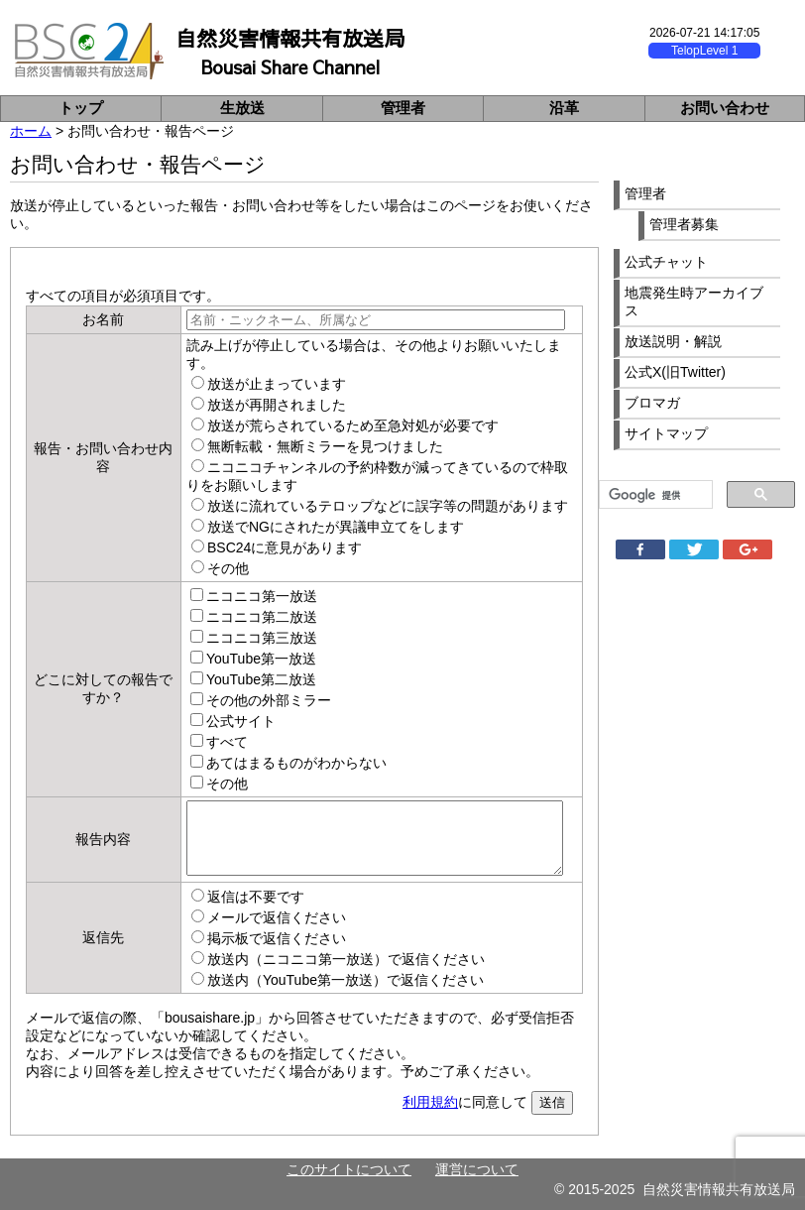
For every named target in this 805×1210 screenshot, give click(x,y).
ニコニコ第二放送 (261, 617)
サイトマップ (666, 433)
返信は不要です (255, 897)
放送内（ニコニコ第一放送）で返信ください (346, 959)
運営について (476, 1169)
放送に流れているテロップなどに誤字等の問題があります (387, 506)
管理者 (403, 107)
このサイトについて (349, 1169)
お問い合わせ (724, 107)
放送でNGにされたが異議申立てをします (335, 527)
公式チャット (666, 262)
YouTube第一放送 (261, 658)
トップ (80, 107)
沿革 (564, 107)
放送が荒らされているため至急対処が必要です (353, 425)
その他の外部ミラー (268, 700)
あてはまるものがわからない (296, 763)
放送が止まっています (276, 384)
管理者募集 (684, 224)
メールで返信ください (276, 917)
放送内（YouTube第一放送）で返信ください (345, 980)
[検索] (654, 495)
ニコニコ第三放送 (261, 638)
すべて (227, 742)
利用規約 (430, 1102)
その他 (228, 568)
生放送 (242, 107)
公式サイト (241, 721)
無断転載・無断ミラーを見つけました (325, 446)
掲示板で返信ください (276, 938)
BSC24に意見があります (284, 547)
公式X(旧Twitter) (675, 372)
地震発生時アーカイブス (694, 301)
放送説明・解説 (673, 341)
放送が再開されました (276, 405)
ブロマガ (652, 403)
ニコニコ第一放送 (261, 596)
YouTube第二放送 (261, 679)
